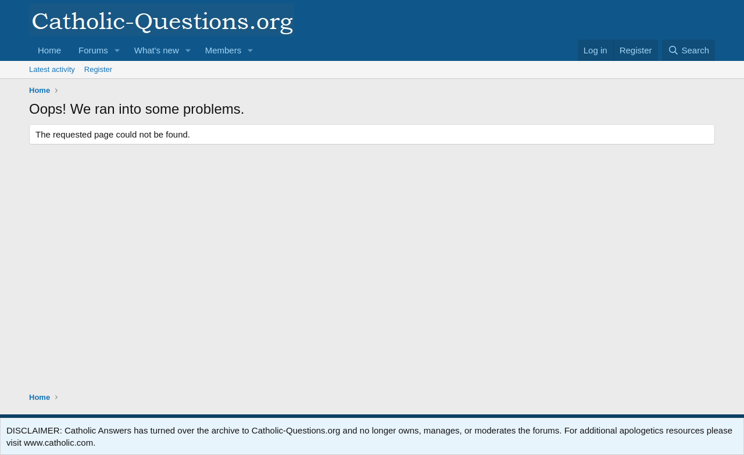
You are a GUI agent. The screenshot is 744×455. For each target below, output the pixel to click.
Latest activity (52, 69)
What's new (156, 50)
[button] (117, 50)
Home (49, 50)
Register (98, 69)
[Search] (688, 50)
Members (223, 50)
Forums (93, 50)
